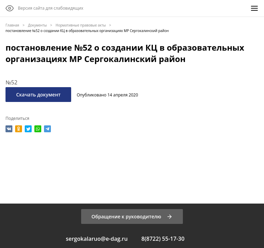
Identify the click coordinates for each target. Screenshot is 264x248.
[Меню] (254, 8)
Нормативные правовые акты (81, 25)
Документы (37, 25)
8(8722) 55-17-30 (162, 238)
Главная (12, 25)
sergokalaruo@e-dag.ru (97, 238)
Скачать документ (38, 94)
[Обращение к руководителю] (132, 216)
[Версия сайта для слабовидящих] (44, 8)
